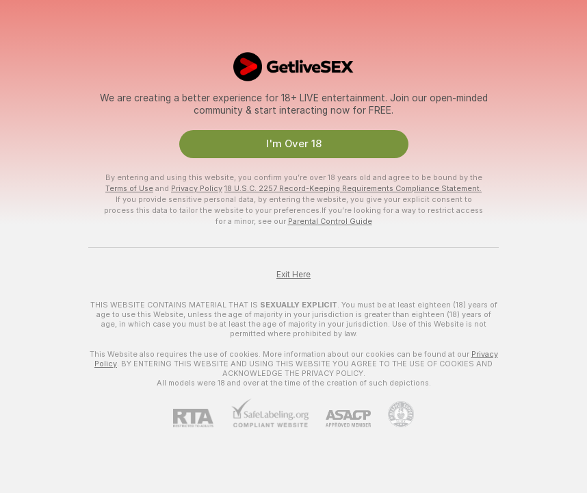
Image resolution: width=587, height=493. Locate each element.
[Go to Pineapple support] (392, 414)
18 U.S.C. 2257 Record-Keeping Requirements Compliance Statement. (353, 188)
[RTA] (202, 418)
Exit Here (293, 274)
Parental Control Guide (330, 221)
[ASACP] (340, 418)
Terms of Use (129, 188)
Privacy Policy (196, 188)
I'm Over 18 (294, 144)
